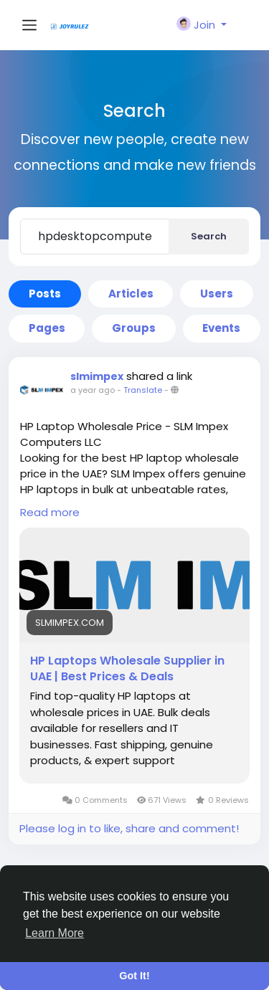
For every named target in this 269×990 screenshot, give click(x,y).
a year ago (92, 390)
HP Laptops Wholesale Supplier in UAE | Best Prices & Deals (127, 669)
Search (209, 236)
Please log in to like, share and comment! (129, 828)
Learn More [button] (54, 933)
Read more (50, 512)
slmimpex (96, 376)
